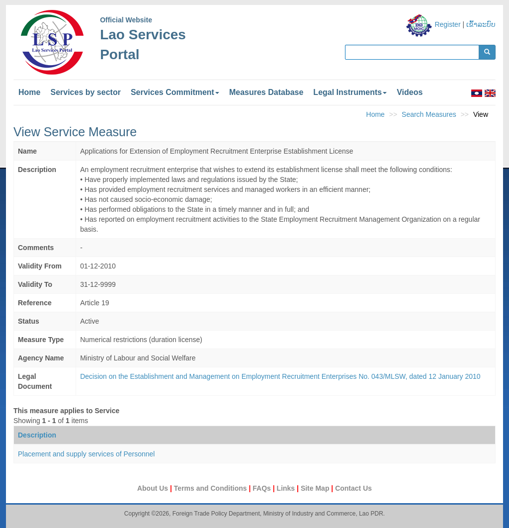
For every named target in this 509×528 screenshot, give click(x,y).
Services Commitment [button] (175, 92)
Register (447, 24)
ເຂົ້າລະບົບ (481, 24)
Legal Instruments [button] (350, 92)
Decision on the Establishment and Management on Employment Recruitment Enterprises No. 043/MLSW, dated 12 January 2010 (280, 376)
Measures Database (266, 92)
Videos (410, 92)
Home (29, 92)
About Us (153, 488)
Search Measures (429, 114)
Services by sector (85, 92)
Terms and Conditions (211, 488)
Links (287, 488)
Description (37, 435)
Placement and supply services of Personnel (86, 454)
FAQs (262, 488)
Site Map (316, 488)
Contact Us (353, 488)
